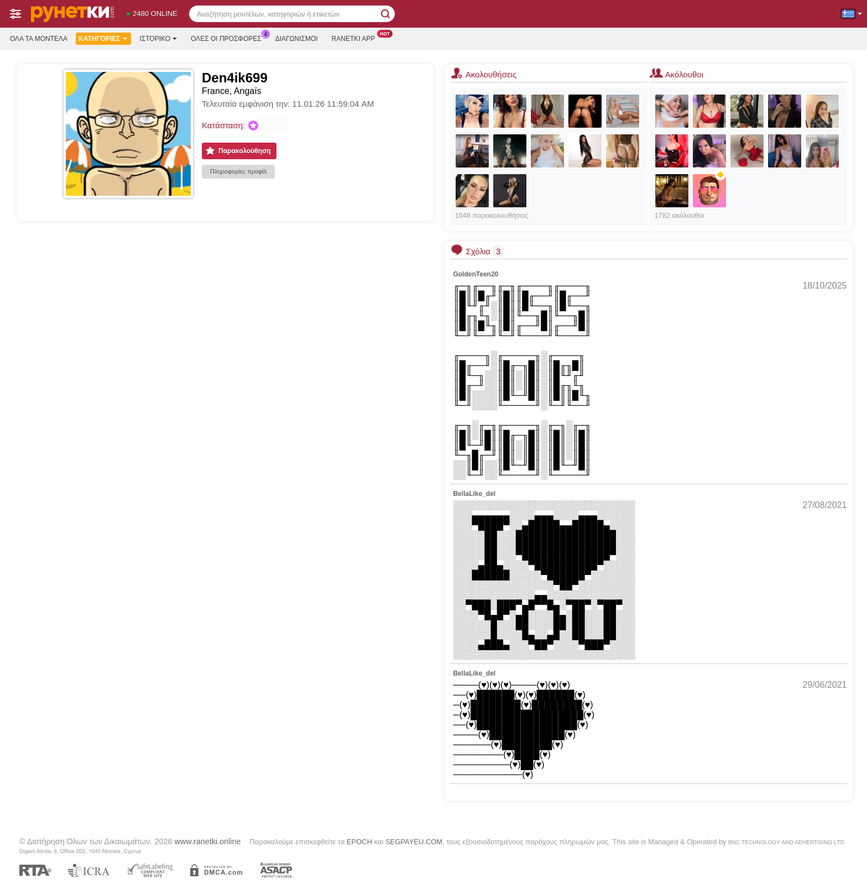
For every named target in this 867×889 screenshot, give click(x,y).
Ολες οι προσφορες (229, 38)
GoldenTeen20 (475, 274)
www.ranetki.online (207, 841)
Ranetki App (356, 38)
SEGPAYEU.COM (413, 842)
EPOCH (359, 842)
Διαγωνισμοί (296, 39)
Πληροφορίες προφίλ (238, 171)
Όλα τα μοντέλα (38, 39)
